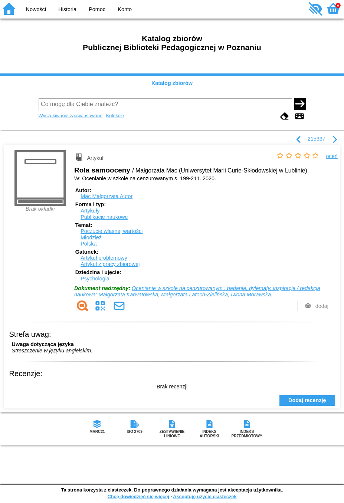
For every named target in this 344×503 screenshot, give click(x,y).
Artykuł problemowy (104, 258)
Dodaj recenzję (307, 400)
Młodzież (91, 237)
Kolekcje (115, 115)
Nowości (36, 9)
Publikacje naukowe (104, 217)
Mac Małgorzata (106, 196)
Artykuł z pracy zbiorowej (110, 264)
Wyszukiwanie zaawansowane (71, 115)
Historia (67, 9)
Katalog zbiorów (172, 83)
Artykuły (90, 211)
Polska (88, 244)
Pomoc (97, 9)
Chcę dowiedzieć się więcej (138, 496)
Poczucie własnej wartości (111, 231)
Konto (125, 9)
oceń (332, 156)
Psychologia (95, 279)
